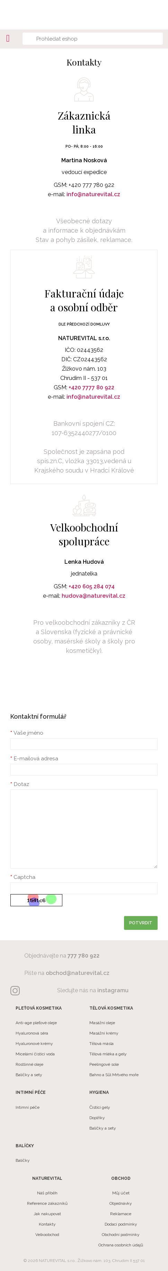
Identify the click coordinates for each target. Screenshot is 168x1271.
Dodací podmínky (121, 1224)
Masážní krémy (103, 1033)
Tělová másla (101, 1043)
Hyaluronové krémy (34, 1043)
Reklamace (120, 1213)
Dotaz (21, 784)
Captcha (24, 877)
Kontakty (47, 1224)
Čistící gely (99, 1107)
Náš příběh (47, 1193)
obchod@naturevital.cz (77, 973)
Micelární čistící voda (35, 1054)
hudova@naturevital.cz (93, 596)
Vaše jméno (28, 732)
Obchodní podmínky (121, 1234)
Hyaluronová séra (32, 1033)
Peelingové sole (104, 1064)
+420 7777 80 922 (91, 387)
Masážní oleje (102, 1022)
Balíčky (23, 1160)
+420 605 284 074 (92, 586)
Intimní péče (27, 1107)
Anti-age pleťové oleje (36, 1022)
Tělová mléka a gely (108, 1054)
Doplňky (97, 1117)
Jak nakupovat (47, 1213)
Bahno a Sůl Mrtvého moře (114, 1074)
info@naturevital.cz (93, 194)
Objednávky (120, 1203)
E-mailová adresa (36, 758)
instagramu (113, 990)
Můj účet (121, 1193)
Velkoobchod (47, 1234)
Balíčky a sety (29, 1074)
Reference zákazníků (47, 1203)
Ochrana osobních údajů (120, 1245)
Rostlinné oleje (29, 1064)
